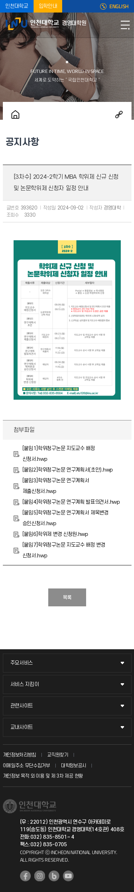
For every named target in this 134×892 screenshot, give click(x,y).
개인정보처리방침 (19, 755)
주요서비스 (21, 663)
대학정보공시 (73, 765)
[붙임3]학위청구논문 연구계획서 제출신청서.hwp (56, 486)
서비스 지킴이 (24, 684)
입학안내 (48, 6)
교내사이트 (21, 727)
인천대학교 (16, 6)
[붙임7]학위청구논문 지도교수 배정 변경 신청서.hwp (64, 550)
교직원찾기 (57, 755)
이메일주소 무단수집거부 (26, 765)
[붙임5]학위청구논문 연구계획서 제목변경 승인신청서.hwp (66, 518)
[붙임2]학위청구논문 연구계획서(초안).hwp (68, 470)
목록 (67, 597)
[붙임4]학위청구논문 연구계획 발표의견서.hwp (71, 502)
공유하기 (119, 114)
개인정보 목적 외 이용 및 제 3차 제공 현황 (43, 776)
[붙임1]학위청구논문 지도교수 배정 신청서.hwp (59, 453)
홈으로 (15, 114)
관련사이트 (21, 706)
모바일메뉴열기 (125, 25)
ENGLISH (119, 6)
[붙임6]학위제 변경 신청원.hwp (55, 534)
